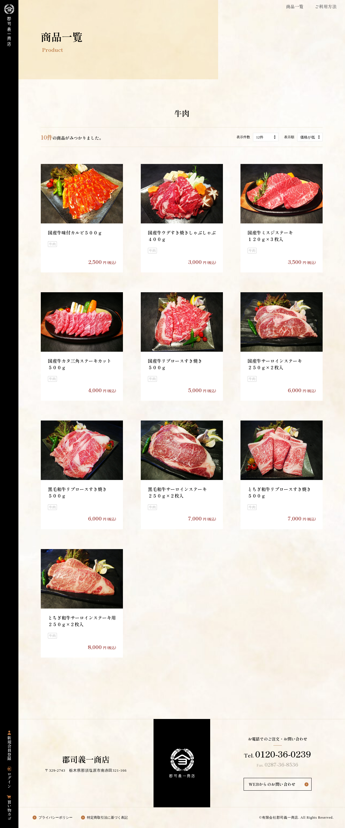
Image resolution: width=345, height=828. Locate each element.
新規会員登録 (9, 748)
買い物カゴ (9, 810)
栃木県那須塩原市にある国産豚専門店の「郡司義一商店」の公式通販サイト (9, 25)
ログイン (9, 780)
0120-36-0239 (283, 753)
